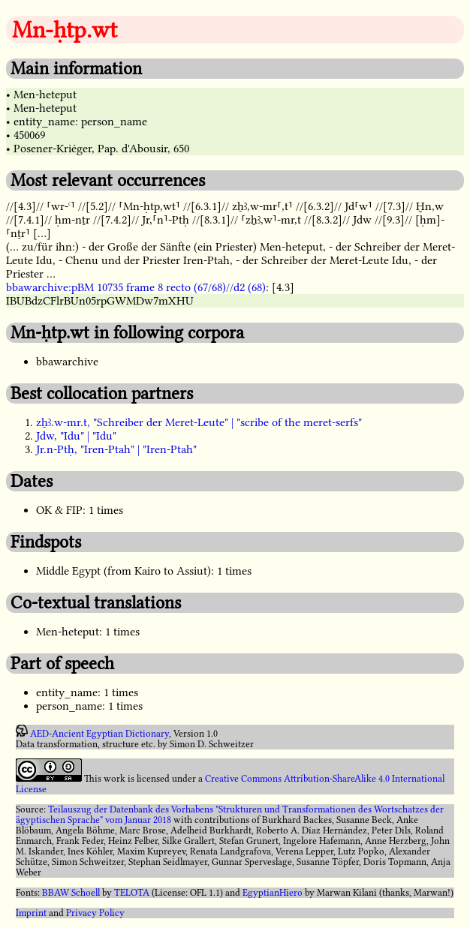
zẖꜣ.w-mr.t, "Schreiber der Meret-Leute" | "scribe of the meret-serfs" (199, 422)
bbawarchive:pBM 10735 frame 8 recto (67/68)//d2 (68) (136, 287)
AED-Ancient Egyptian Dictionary (99, 733)
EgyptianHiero (273, 892)
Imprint (31, 913)
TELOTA (131, 892)
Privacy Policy (95, 913)
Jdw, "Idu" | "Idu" (76, 436)
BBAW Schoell (71, 892)
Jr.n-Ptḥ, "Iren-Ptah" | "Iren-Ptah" (116, 449)
